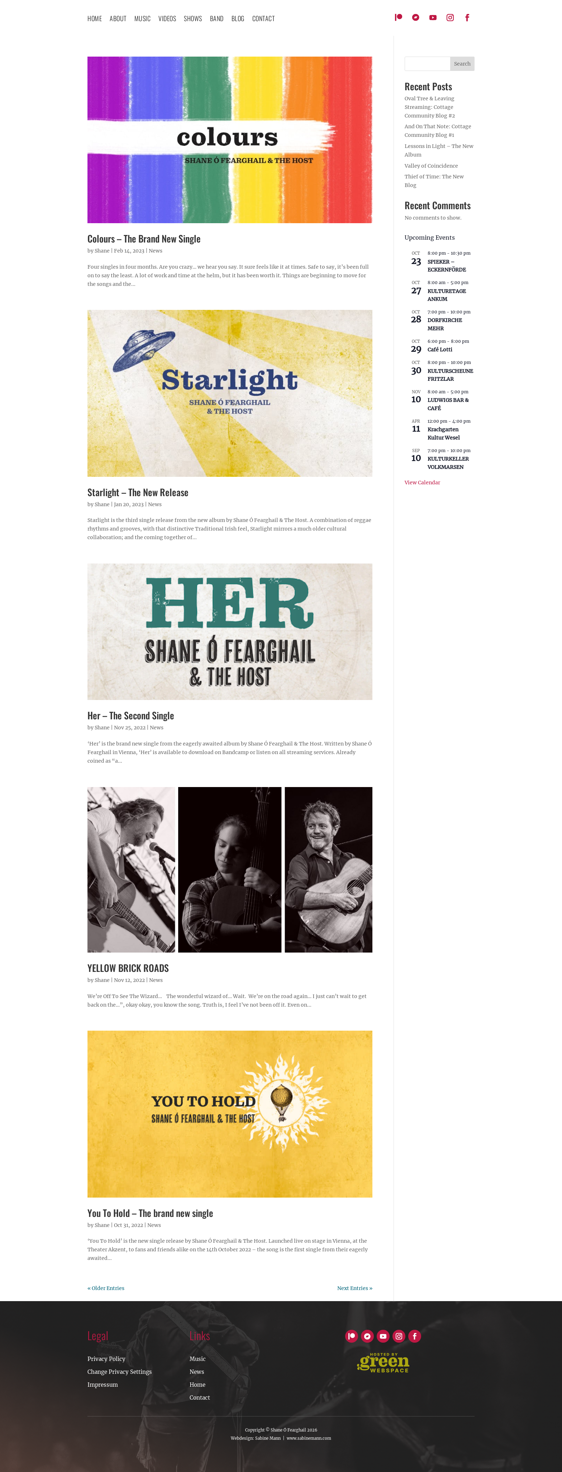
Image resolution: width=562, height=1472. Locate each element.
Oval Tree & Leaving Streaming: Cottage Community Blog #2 (430, 107)
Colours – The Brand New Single (144, 238)
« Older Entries (105, 1288)
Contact (200, 1397)
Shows (193, 19)
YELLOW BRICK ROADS (128, 968)
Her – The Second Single (130, 715)
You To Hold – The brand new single (150, 1213)
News (155, 251)
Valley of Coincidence (431, 166)
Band (217, 19)
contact (263, 19)
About (118, 19)
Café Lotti (440, 349)
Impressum (102, 1384)
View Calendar (422, 482)
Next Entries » (354, 1288)
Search (462, 64)
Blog (238, 19)
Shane (102, 251)
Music (142, 19)
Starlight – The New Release (138, 492)
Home (94, 19)
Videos (167, 19)
